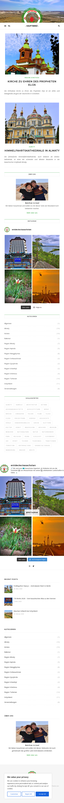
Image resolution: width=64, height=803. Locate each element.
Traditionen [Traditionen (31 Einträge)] (50, 441)
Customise (14, 794)
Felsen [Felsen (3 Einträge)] (30, 414)
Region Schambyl (10, 368)
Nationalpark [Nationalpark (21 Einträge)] (23, 432)
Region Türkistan (10, 378)
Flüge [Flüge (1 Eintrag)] (8, 418)
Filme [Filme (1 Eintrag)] (39, 414)
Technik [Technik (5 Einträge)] (25, 441)
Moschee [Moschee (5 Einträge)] (42, 427)
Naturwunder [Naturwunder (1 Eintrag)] (48, 432)
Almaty (32, 147)
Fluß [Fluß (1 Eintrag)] (48, 414)
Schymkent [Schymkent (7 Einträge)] (50, 436)
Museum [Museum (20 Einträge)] (53, 427)
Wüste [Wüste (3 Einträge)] (32, 450)
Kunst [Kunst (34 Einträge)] (18, 427)
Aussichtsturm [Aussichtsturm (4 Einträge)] (33, 409)
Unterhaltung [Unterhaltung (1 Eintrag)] (25, 445)
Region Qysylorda (11, 363)
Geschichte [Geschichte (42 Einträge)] (44, 418)
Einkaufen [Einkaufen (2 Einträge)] (20, 414)
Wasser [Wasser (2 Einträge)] (22, 450)
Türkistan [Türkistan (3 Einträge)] (10, 445)
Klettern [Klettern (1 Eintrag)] (47, 423)
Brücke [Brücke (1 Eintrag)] (9, 414)
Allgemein (7, 323)
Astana (6, 333)
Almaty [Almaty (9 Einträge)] (9, 404)
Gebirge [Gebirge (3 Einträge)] (32, 418)
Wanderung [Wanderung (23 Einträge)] (10, 450)
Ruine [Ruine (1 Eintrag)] (27, 436)
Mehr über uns (32, 213)
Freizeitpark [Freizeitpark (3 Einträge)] (20, 418)
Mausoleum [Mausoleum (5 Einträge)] (30, 427)
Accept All (42, 794)
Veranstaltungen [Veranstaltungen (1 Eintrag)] (42, 445)
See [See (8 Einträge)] (7, 441)
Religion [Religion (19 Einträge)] (17, 436)
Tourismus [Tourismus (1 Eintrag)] (36, 441)
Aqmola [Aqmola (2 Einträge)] (19, 404)
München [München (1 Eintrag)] (9, 432)
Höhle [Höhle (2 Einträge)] (8, 423)
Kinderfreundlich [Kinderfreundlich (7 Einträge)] (22, 423)
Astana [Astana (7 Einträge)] (44, 404)
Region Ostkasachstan (12, 358)
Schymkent (8, 384)
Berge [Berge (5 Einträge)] (46, 409)
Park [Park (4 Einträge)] (8, 436)
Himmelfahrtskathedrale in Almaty (32, 150)
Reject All (28, 794)
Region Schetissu (32, 78)
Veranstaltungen (10, 388)
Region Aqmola (9, 348)
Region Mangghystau (12, 353)
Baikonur (7, 338)
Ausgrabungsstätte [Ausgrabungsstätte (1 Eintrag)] (14, 409)
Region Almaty (9, 343)
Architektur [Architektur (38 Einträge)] (31, 404)
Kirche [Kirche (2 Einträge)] (36, 423)
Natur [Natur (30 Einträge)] (35, 432)
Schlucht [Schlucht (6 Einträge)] (37, 436)
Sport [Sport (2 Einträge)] (15, 441)
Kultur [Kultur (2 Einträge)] (9, 427)
